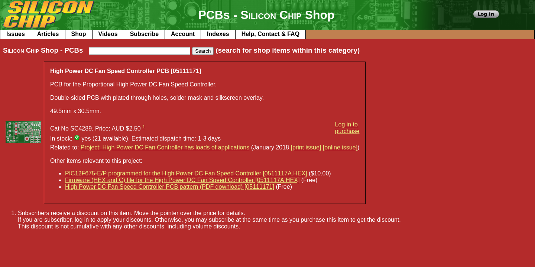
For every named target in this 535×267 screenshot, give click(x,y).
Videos (108, 34)
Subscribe (144, 34)
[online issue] (340, 147)
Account (183, 34)
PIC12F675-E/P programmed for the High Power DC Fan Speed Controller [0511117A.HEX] (186, 173)
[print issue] (306, 147)
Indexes (218, 34)
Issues (15, 34)
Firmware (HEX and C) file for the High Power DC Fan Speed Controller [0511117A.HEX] (182, 180)
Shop (78, 34)
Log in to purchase (347, 127)
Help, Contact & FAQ (270, 34)
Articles (48, 34)
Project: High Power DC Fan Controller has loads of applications (165, 147)
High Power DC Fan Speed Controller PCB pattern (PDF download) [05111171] (169, 187)
